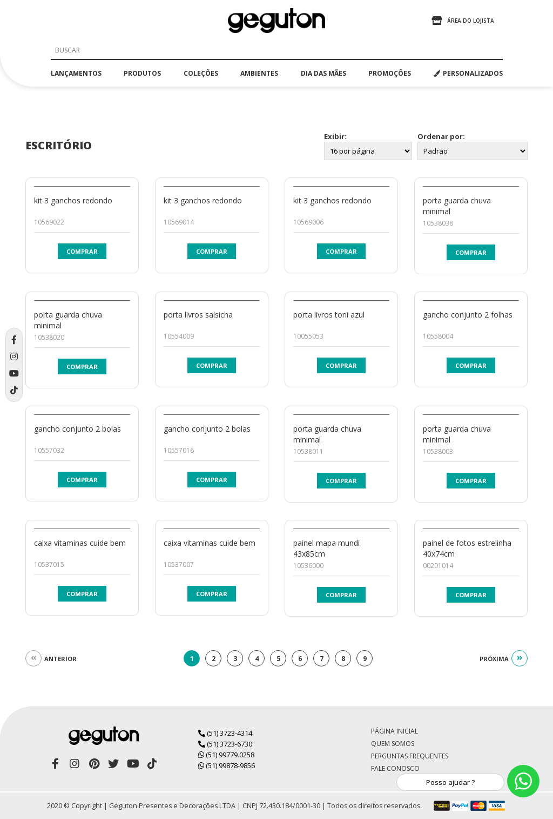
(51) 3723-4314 (225, 733)
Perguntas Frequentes (409, 756)
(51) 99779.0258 (226, 754)
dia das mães (323, 73)
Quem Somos (392, 743)
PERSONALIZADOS (468, 73)
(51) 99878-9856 (226, 765)
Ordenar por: (441, 136)
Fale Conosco (395, 768)
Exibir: (335, 136)
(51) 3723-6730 (225, 744)
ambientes (259, 73)
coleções (201, 73)
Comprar (82, 251)
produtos (142, 73)
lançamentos (76, 73)
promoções (389, 73)
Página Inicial (394, 731)
